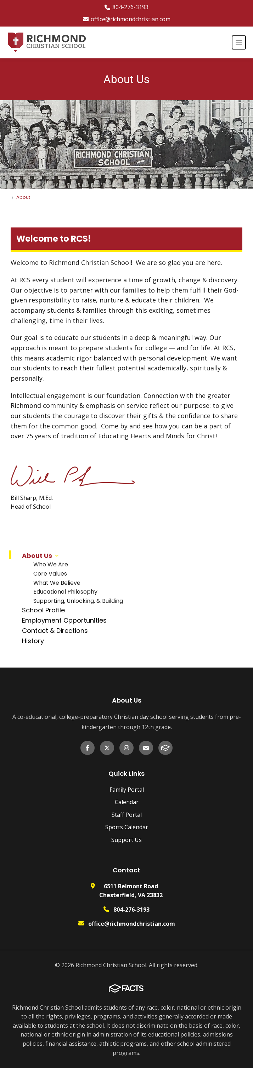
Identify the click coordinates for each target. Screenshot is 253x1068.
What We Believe (56, 583)
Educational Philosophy (65, 592)
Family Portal (126, 789)
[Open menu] (239, 42)
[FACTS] (165, 748)
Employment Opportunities (64, 620)
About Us (37, 555)
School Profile (43, 610)
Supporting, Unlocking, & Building (78, 601)
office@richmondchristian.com (126, 19)
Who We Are (50, 564)
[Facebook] (87, 748)
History (33, 640)
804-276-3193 (126, 7)
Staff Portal (127, 815)
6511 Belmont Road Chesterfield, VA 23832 (131, 890)
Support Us (126, 840)
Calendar (127, 802)
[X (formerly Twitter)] (107, 748)
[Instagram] (126, 748)
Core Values (50, 574)
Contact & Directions (55, 630)
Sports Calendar (126, 827)
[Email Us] (146, 748)
